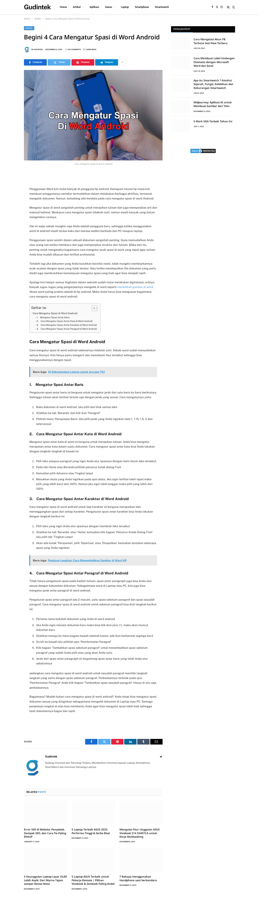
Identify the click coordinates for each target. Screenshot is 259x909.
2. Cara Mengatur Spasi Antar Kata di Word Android (65, 321)
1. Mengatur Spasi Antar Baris (53, 317)
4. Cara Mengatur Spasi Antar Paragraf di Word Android (67, 329)
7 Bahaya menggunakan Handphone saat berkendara (138, 878)
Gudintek (38, 49)
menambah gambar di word (135, 287)
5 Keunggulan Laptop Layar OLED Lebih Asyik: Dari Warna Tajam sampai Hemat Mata (45, 880)
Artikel (77, 7)
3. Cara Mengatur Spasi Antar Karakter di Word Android (67, 325)
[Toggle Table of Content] (93, 308)
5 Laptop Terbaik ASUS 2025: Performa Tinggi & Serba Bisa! (91, 831)
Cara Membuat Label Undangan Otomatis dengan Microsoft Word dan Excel (214, 61)
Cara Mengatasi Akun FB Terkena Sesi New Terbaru (211, 41)
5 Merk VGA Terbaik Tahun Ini (213, 121)
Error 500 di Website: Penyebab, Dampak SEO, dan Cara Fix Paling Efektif (45, 833)
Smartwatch (162, 7)
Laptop (125, 7)
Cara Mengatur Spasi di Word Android (55, 313)
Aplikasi (94, 7)
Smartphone (142, 7)
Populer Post (181, 29)
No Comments (73, 49)
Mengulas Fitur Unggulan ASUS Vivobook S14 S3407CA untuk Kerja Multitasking (139, 833)
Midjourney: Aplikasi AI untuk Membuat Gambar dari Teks (213, 104)
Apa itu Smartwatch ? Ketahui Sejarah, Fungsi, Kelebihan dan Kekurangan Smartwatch (213, 84)
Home (63, 7)
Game (108, 7)
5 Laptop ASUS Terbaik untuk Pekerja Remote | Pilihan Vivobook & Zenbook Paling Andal (93, 880)
